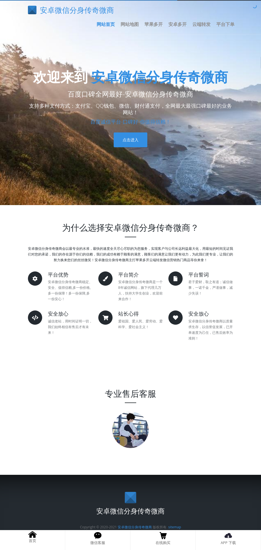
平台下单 (225, 24)
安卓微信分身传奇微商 (159, 77)
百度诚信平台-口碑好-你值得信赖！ (130, 121)
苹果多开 (153, 24)
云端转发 (201, 24)
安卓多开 (177, 24)
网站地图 (130, 24)
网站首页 (106, 24)
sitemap (174, 527)
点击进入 (130, 139)
